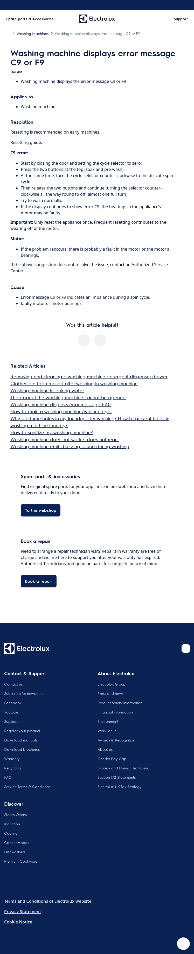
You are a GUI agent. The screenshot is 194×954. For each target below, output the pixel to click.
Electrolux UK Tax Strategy (120, 786)
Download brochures (22, 749)
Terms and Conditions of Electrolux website (47, 901)
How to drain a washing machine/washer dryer (61, 411)
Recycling (12, 768)
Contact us (13, 684)
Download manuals (20, 740)
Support (11, 721)
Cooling (11, 833)
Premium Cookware (20, 861)
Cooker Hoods (16, 842)
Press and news (110, 693)
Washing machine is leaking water (47, 390)
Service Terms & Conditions (27, 786)
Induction (12, 823)
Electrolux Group (112, 684)
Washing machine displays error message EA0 (60, 404)
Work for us (107, 730)
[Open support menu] (183, 943)
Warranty (12, 758)
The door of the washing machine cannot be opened (68, 397)
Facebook (13, 702)
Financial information (115, 712)
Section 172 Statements (117, 777)
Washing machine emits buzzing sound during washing (69, 446)
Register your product (22, 730)
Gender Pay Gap (112, 758)
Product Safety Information (120, 702)
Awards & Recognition (116, 740)
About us (105, 749)
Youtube (11, 712)
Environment (108, 721)
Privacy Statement (22, 911)
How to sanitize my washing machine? (51, 432)
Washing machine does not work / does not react (64, 439)
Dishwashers (14, 851)
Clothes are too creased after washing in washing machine (74, 383)
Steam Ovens (15, 814)
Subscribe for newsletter (24, 693)
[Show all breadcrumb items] (8, 33)
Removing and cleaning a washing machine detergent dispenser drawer (89, 376)
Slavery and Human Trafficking (123, 768)
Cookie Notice (18, 922)
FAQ (8, 777)
